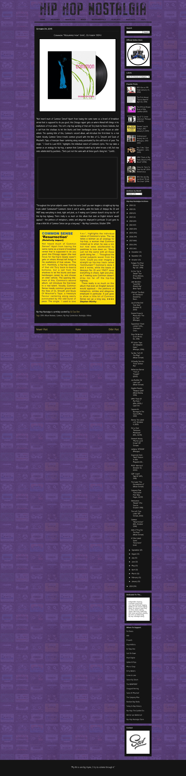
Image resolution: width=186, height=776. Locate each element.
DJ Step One (130, 649)
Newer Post (42, 329)
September (136, 550)
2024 (131, 213)
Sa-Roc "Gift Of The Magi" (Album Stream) (137, 355)
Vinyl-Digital (130, 658)
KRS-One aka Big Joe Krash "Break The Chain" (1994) (143, 179)
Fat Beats (129, 631)
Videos (89, 316)
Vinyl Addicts (131, 645)
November (135, 256)
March (134, 574)
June (133, 562)
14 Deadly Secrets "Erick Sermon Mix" (137, 364)
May (133, 566)
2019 (131, 233)
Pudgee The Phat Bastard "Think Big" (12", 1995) (137, 265)
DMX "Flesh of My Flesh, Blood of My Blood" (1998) (144, 160)
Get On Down (131, 653)
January (135, 582)
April (133, 570)
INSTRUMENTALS (99, 19)
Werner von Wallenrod (134, 715)
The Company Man (132, 698)
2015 (131, 249)
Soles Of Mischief (132, 693)
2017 (131, 241)
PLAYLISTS (115, 19)
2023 (131, 217)
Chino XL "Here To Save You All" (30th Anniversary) (143, 169)
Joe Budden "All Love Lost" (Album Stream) (137, 382)
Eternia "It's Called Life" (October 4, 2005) (137, 422)
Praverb (129, 640)
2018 (131, 237)
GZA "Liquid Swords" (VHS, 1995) (137, 476)
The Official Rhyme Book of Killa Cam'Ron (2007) (143, 109)
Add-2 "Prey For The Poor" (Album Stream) (137, 532)
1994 (42, 316)
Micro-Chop (130, 667)
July (133, 558)
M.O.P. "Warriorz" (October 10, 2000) (137, 468)
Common (59, 316)
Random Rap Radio (133, 702)
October (135, 260)
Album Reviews (50, 316)
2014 (131, 586)
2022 (131, 221)
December (135, 252)
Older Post (114, 329)
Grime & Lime (131, 676)
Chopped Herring (132, 689)
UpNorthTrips (131, 662)
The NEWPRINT (131, 684)
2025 (131, 209)
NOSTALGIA (70, 19)
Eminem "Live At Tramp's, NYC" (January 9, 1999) (143, 129)
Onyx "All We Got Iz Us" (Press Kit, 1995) (137, 337)
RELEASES (55, 19)
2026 (131, 206)
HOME (42, 19)
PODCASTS (130, 19)
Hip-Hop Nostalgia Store (135, 720)
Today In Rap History (133, 706)
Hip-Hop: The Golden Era (135, 711)
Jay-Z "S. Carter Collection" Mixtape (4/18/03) (144, 119)
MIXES (83, 19)
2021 (131, 225)
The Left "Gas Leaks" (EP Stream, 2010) (137, 514)
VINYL (143, 19)
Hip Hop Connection (70, 316)
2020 (131, 229)
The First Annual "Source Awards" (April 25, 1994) (143, 100)
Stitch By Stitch (132, 680)
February (135, 578)
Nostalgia (82, 316)
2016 (131, 245)
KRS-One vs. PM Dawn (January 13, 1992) (143, 90)
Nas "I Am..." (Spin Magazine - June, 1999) (143, 150)
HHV (127, 636)
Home (78, 329)
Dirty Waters (130, 671)
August (134, 554)
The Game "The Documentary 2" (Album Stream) (137, 484)
